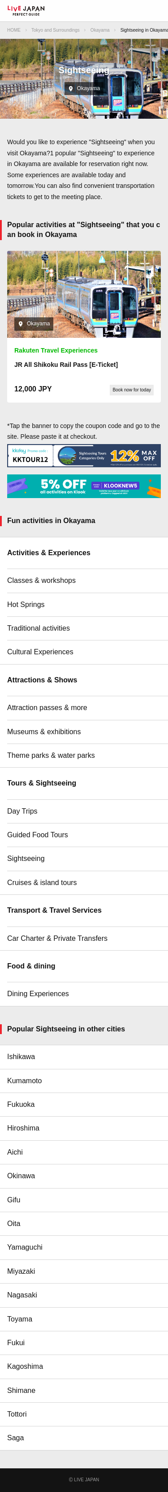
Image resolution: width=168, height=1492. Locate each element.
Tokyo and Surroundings (55, 30)
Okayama (100, 30)
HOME (14, 30)
